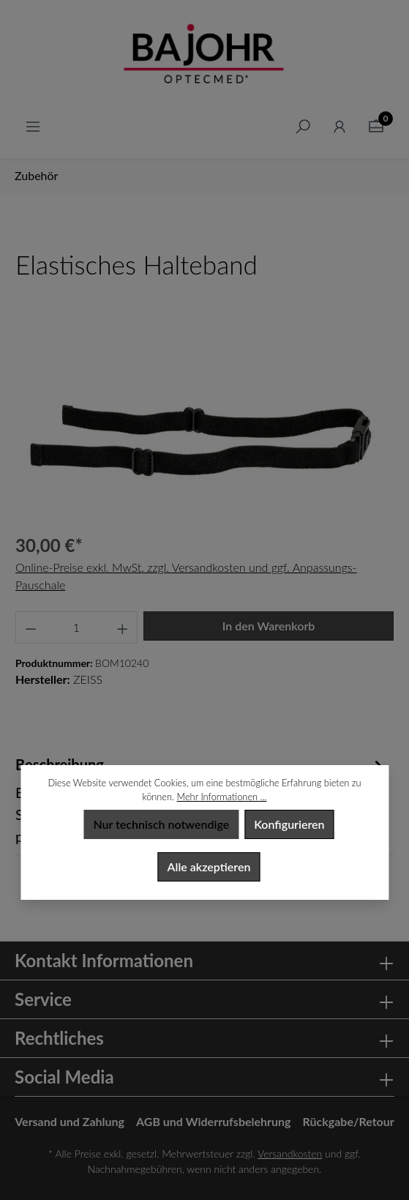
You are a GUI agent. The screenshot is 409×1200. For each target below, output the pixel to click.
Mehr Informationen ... (222, 796)
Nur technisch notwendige (161, 824)
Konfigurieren (289, 824)
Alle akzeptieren (209, 866)
